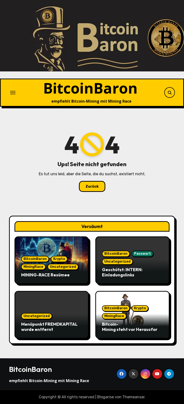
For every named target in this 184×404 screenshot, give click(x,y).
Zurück (92, 186)
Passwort (142, 254)
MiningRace (33, 267)
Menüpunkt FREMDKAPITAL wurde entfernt (49, 326)
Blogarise (105, 397)
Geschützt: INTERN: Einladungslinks (122, 272)
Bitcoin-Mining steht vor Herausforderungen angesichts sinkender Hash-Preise (132, 331)
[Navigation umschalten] (13, 92)
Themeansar (133, 397)
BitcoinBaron (90, 88)
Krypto (59, 259)
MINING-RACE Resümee (45, 275)
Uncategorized (63, 267)
